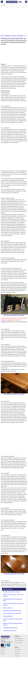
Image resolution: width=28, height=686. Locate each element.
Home (2, 35)
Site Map (3, 649)
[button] (2, 645)
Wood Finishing (20, 35)
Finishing (14, 35)
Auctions (17, 655)
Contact (3, 653)
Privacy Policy (18, 642)
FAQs (2, 651)
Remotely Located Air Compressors (11, 591)
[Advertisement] (12, 21)
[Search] (12, 5)
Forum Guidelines (19, 640)
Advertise (17, 653)
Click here (3, 321)
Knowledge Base (8, 35)
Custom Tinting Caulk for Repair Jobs (12, 613)
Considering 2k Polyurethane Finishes (12, 610)
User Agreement (19, 638)
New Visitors (18, 649)
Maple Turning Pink (7, 607)
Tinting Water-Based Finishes (10, 627)
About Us (17, 651)
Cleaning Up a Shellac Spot (9, 630)
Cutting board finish (7, 616)
